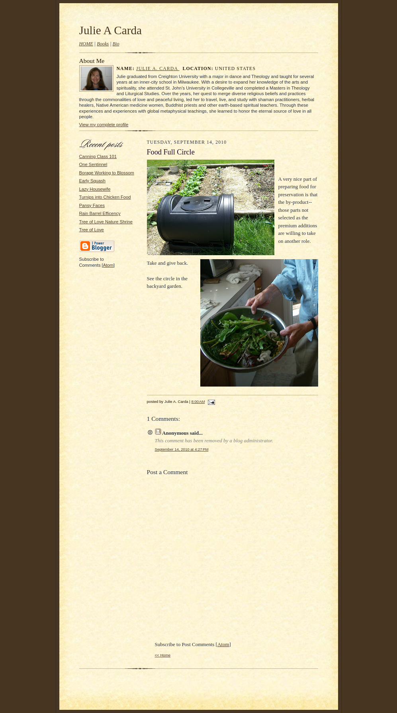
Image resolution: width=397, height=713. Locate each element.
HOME (86, 44)
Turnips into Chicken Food (105, 197)
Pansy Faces (92, 205)
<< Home (163, 655)
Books (103, 44)
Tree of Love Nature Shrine (106, 221)
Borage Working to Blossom (106, 172)
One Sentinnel (93, 164)
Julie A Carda (110, 30)
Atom (108, 265)
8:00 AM (198, 401)
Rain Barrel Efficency (100, 213)
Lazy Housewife (95, 189)
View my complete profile (104, 124)
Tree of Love (91, 229)
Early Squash (92, 180)
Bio (116, 44)
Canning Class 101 (98, 156)
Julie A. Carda (157, 68)
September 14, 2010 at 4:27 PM (182, 449)
